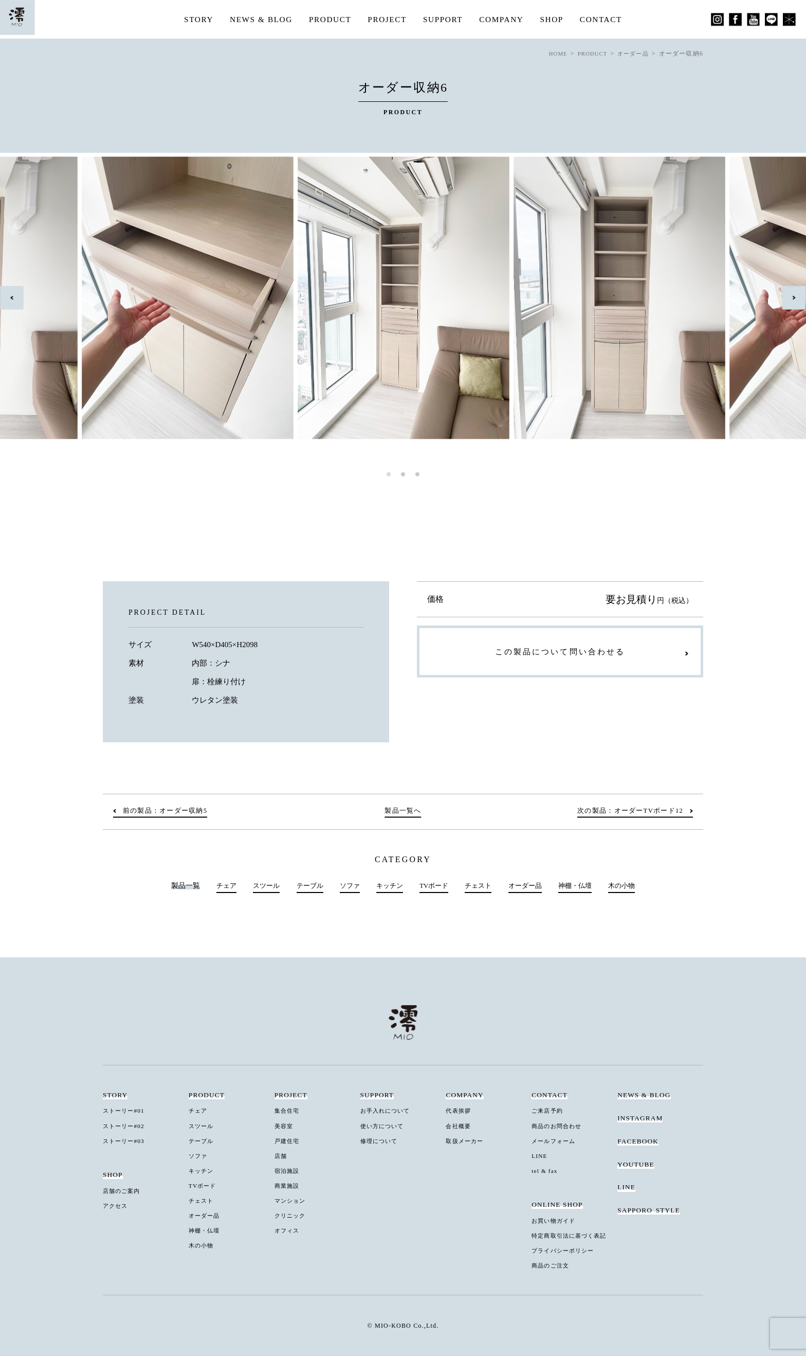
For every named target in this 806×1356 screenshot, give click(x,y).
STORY (192, 19)
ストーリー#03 (126, 1141)
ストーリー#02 (126, 1126)
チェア (217, 885)
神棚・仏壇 (582, 885)
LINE (540, 1155)
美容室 (285, 1126)
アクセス (117, 1205)
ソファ (345, 885)
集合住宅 (288, 1111)
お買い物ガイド (556, 1220)
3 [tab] (417, 474)
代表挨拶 (459, 1111)
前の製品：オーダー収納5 (169, 811)
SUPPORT (444, 19)
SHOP (556, 19)
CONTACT (606, 19)
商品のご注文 (553, 1264)
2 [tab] (403, 474)
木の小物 (630, 885)
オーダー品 (529, 885)
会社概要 (459, 1126)
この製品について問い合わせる (560, 654)
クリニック (291, 1215)
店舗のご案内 (124, 1190)
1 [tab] (389, 474)
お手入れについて (388, 1111)
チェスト (480, 885)
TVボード (434, 885)
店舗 (281, 1155)
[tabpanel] (403, 298)
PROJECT (387, 19)
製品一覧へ (403, 811)
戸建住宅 (288, 1141)
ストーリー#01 (126, 1111)
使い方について (384, 1126)
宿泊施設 (288, 1170)
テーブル (303, 885)
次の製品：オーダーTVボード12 (625, 811)
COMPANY (504, 19)
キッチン (387, 885)
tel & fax (546, 1170)
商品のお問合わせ (560, 1126)
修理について (381, 1141)
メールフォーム (556, 1141)
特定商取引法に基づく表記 (573, 1235)
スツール (258, 885)
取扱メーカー (467, 1141)
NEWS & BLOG (256, 19)
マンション (291, 1200)
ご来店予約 (549, 1111)
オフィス (288, 1229)
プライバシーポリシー (566, 1250)
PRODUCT (328, 19)
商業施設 (288, 1185)
